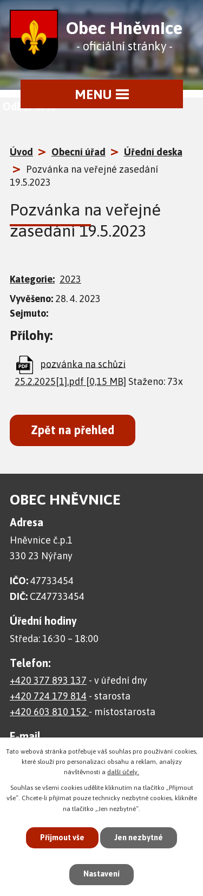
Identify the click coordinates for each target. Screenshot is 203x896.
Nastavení (101, 873)
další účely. (123, 772)
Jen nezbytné (138, 837)
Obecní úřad (78, 152)
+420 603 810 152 (49, 711)
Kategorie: (32, 279)
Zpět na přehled (72, 430)
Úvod (21, 152)
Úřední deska (153, 152)
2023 (70, 279)
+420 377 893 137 (48, 680)
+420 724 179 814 (48, 696)
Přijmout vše (62, 837)
